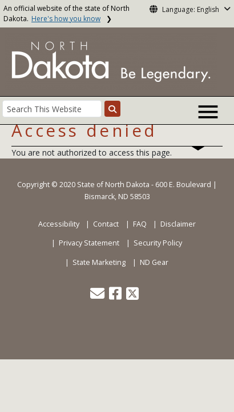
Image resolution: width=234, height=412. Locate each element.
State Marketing (99, 262)
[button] (98, 296)
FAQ (140, 224)
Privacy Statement (89, 243)
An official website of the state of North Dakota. (66, 13)
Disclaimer (178, 224)
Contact (106, 224)
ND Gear (154, 262)
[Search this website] (112, 109)
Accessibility (58, 224)
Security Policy (158, 243)
